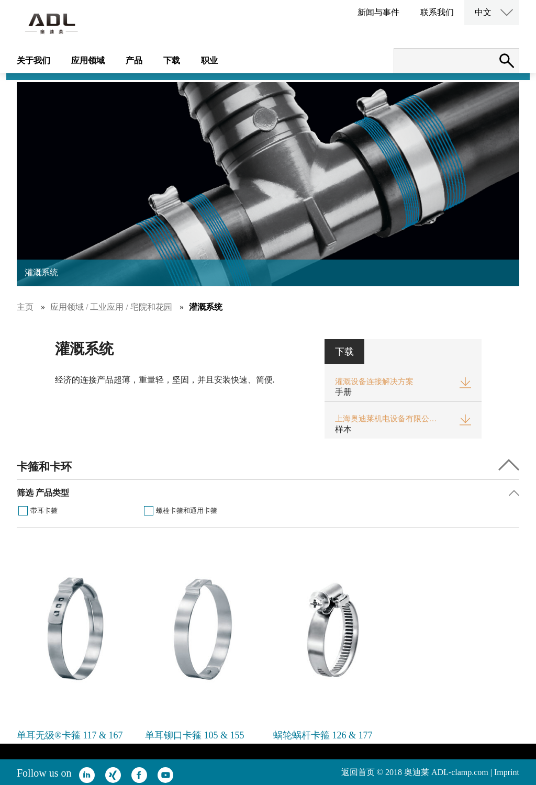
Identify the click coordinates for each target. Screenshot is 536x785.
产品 (134, 60)
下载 (171, 60)
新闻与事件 (378, 12)
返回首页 (358, 772)
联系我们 (437, 12)
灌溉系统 (205, 306)
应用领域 (88, 60)
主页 (25, 306)
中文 (483, 12)
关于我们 (33, 60)
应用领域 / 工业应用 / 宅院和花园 (111, 306)
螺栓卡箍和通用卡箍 (186, 510)
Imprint (506, 772)
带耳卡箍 (44, 510)
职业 (209, 60)
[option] (76, 648)
